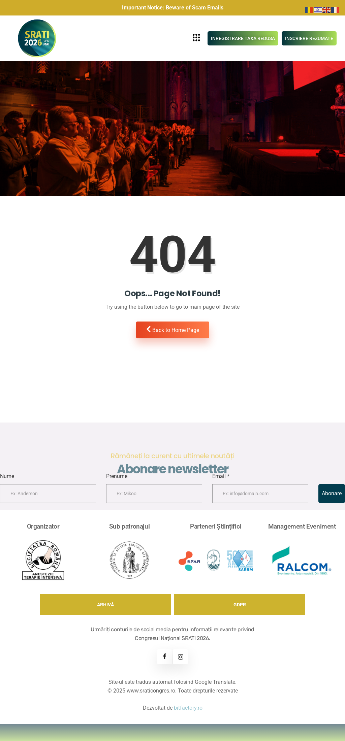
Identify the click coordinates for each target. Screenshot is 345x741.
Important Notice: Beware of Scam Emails (172, 7)
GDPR (239, 604)
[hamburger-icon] (196, 38)
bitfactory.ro (188, 708)
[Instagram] (180, 656)
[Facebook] (164, 656)
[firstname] (48, 493)
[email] (260, 493)
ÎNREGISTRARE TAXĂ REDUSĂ (243, 38)
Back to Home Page (172, 329)
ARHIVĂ (105, 604)
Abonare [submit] (332, 493)
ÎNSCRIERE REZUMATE (309, 38)
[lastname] (154, 493)
